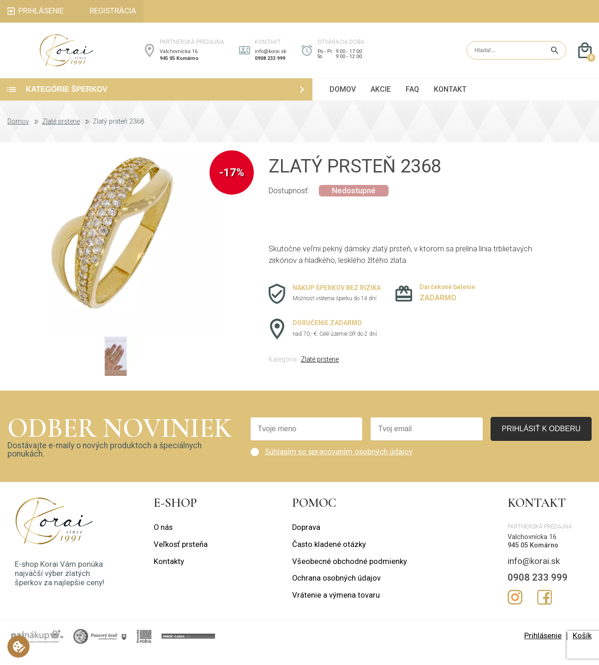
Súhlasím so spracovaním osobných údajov (339, 463)
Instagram (515, 609)
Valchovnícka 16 (179, 57)
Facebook (544, 609)
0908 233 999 (270, 64)
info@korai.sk (271, 57)
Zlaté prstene (61, 134)
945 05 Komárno (179, 64)
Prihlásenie (543, 648)
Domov (18, 134)
